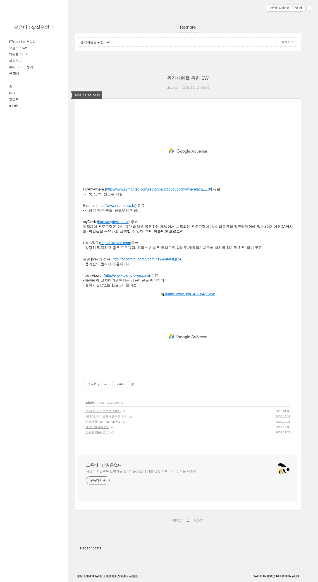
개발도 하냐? (18, 54)
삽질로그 (15, 60)
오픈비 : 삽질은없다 (34, 27)
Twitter (99, 575)
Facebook (110, 575)
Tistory (271, 575)
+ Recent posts (89, 548)
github (13, 105)
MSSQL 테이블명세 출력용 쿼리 (106, 416)
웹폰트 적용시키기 (97, 432)
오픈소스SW (18, 48)
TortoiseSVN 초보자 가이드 (103, 411)
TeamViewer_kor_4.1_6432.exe (188, 294)
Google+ (134, 575)
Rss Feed (82, 575)
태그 (12, 93)
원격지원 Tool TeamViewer (102, 421)
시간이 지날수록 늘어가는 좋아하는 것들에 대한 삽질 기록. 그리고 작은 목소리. (141, 471)
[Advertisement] (188, 151)
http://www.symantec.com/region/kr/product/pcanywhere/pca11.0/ (158, 189)
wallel (295, 575)
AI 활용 (14, 73)
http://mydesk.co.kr (113, 222)
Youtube (122, 575)
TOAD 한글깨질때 (97, 427)
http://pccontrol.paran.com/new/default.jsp (146, 259)
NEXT (198, 519)
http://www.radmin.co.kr (116, 206)
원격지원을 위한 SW (95, 42)
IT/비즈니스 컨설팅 (22, 41)
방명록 (14, 99)
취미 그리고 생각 (21, 67)
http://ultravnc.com (115, 243)
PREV (177, 519)
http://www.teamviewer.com (127, 275)
